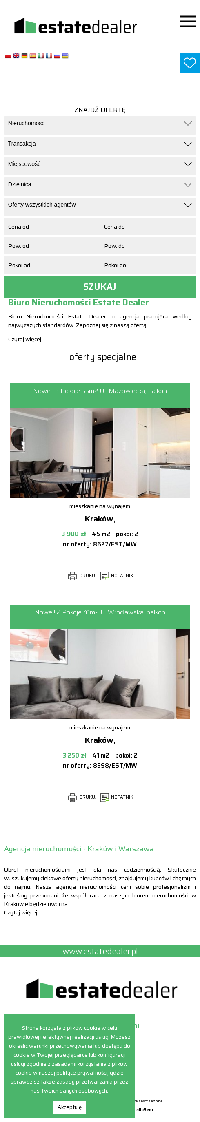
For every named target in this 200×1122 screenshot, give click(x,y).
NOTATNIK (116, 575)
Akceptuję (70, 1107)
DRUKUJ (82, 575)
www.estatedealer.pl (100, 82)
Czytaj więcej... (26, 339)
